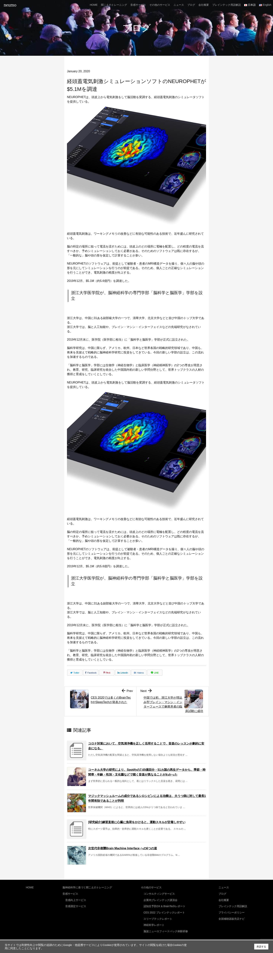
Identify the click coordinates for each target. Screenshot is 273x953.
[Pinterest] (106, 673)
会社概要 (224, 898)
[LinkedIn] (122, 673)
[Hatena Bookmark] (138, 673)
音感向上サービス (75, 898)
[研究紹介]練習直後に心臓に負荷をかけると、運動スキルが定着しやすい (136, 822)
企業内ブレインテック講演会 (160, 898)
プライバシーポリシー (232, 910)
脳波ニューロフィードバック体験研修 (166, 927)
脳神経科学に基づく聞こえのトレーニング (87, 887)
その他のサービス (151, 887)
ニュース (224, 887)
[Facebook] (90, 673)
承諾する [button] (261, 946)
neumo (10, 4)
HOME (30, 887)
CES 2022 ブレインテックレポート (164, 910)
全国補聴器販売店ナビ (232, 916)
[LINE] (154, 673)
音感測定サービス (75, 904)
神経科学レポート (154, 921)
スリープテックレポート (158, 916)
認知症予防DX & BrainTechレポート (164, 904)
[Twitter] (74, 673)
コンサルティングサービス (159, 892)
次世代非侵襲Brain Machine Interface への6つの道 (122, 848)
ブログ (222, 892)
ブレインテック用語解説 (233, 904)
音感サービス (70, 892)
